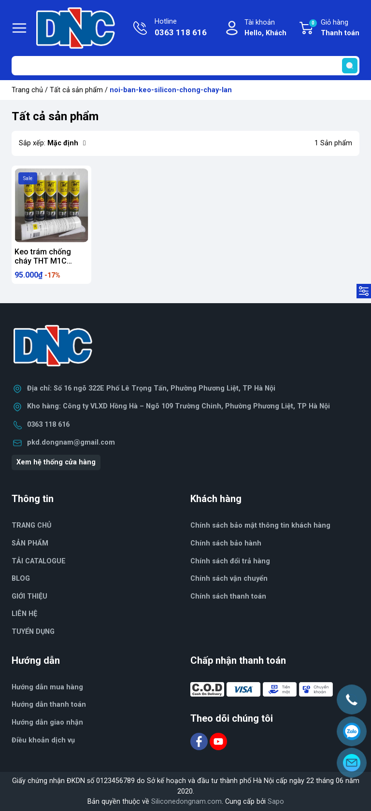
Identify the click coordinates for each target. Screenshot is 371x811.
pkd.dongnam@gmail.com (71, 442)
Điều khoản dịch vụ (43, 740)
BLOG (21, 578)
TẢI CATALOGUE (39, 561)
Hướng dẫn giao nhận (47, 722)
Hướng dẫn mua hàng (47, 687)
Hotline (181, 28)
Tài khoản (265, 28)
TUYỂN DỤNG (33, 632)
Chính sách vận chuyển (229, 578)
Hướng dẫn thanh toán (49, 704)
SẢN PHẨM (30, 543)
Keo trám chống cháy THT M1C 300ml (42, 261)
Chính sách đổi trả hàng (230, 561)
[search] (349, 65)
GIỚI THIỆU (29, 596)
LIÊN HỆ (24, 614)
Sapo (276, 801)
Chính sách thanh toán (228, 596)
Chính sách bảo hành (225, 543)
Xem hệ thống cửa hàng (56, 462)
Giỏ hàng (333, 28)
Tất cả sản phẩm (76, 90)
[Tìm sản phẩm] (185, 65)
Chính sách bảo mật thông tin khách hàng (260, 525)
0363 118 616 (48, 424)
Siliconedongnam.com (186, 801)
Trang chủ (27, 90)
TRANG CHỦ (31, 525)
